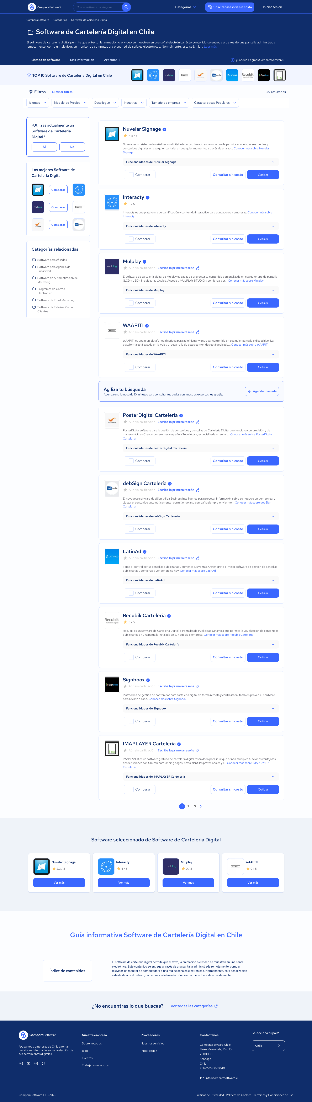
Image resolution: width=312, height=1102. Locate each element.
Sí (44, 147)
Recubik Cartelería (144, 615)
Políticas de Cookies (238, 1095)
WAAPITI (133, 325)
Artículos (112, 60)
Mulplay (132, 261)
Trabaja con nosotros (95, 1065)
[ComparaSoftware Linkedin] (21, 1063)
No (72, 147)
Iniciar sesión (272, 7)
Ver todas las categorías (194, 1005)
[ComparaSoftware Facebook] (36, 1063)
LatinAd (132, 551)
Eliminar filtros (62, 92)
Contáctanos (209, 1035)
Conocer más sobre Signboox (167, 699)
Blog (85, 1051)
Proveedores (150, 1035)
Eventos (87, 1058)
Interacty (133, 197)
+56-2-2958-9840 (212, 1068)
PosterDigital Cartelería (150, 415)
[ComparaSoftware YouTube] (28, 1063)
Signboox (134, 679)
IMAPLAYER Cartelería (149, 743)
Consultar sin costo (228, 174)
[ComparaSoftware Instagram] (43, 1063)
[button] (201, 162)
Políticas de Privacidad (210, 1095)
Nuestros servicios (152, 1043)
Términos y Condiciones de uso (273, 1095)
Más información (82, 60)
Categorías (186, 7)
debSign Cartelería (144, 483)
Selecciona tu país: (265, 1033)
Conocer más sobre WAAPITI (250, 344)
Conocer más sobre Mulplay (246, 280)
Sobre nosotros (92, 1043)
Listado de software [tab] (45, 60)
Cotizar (263, 175)
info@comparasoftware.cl (219, 1078)
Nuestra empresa (94, 1035)
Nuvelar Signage (142, 129)
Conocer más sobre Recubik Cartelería (228, 635)
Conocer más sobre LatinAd (198, 571)
